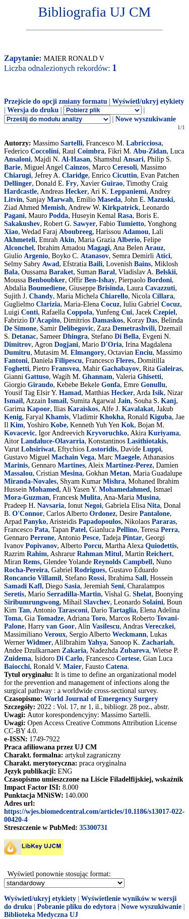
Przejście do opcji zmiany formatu (55, 101)
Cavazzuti (160, 288)
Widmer (38, 642)
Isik (158, 393)
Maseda (109, 199)
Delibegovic (75, 328)
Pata (41, 529)
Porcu (93, 546)
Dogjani (66, 344)
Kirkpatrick (120, 207)
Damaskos (107, 320)
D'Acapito (44, 320)
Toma (12, 618)
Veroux (55, 634)
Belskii (165, 272)
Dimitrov (17, 344)
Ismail (13, 401)
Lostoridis (101, 449)
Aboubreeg (75, 232)
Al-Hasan (75, 159)
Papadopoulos (100, 521)
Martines (71, 465)
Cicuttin (124, 175)
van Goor (60, 626)
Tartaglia (123, 610)
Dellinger (18, 183)
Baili (95, 264)
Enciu (144, 352)
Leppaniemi (128, 191)
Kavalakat (137, 409)
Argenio (36, 256)
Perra (169, 529)
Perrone (42, 538)
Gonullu (153, 385)
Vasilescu (106, 626)
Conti (29, 312)
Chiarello (114, 296)
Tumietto (130, 223)
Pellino (126, 529)
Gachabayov (121, 368)
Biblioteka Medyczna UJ (41, 914)
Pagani (14, 215)
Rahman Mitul (99, 554)
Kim (16, 425)
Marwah (60, 199)
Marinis (16, 465)
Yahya (97, 642)
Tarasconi (73, 610)
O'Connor (27, 513)
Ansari (133, 159)
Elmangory (87, 352)
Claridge (75, 175)
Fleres (125, 360)
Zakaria (74, 650)
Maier (72, 666)
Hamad (70, 393)
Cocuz (110, 304)
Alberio (128, 240)
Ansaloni (17, 159)
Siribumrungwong (31, 602)
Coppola (79, 312)
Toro (98, 618)
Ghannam (97, 376)
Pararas (163, 521)
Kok (127, 425)
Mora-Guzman (26, 497)
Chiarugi (17, 175)
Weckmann (129, 634)
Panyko (35, 521)
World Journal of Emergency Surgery (101, 699)
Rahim (37, 554)
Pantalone (155, 513)
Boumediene (47, 288)
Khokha (112, 417)
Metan (120, 473)
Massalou (18, 473)
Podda (58, 215)
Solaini (153, 602)
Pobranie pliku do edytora (76, 906)
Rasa (125, 215)
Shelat (142, 594)
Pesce (90, 538)
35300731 (93, 827)
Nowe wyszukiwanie (145, 119)
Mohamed (44, 489)
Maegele (127, 457)
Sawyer (84, 223)
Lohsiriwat (37, 449)
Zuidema (17, 658)
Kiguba (161, 417)
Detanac (24, 336)
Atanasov (95, 256)
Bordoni (159, 280)
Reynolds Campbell (122, 562)
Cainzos (77, 167)
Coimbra (90, 151)
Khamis (57, 417)
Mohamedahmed (124, 489)
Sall (141, 578)
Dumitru (17, 352)
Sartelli (71, 143)
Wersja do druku (32, 110)
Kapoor (38, 409)
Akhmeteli (19, 240)
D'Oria (111, 344)
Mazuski (160, 199)
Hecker (77, 191)
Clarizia (48, 304)
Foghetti (16, 368)
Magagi (98, 248)
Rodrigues (89, 570)
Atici (163, 256)
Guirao (112, 183)
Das (152, 320)
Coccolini (44, 151)
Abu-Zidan (149, 151)
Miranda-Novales (30, 481)
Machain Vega (72, 457)
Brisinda (110, 288)
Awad (50, 264)
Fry (71, 183)
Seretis (14, 594)
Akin (67, 240)
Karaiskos (83, 409)
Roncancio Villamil (32, 578)
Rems (31, 562)
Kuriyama (163, 433)
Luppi (152, 449)
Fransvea (65, 368)
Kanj (168, 401)
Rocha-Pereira (26, 570)
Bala (11, 272)
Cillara (162, 296)
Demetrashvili (133, 328)
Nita (153, 505)
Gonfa (110, 385)
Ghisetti (149, 376)
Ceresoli (124, 167)
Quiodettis (161, 546)
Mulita (90, 497)
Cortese (128, 658)
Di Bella (126, 336)
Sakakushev (22, 223)
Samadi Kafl (23, 586)
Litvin (13, 199)
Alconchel (19, 248)
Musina (147, 497)
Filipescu (68, 360)
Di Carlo (69, 658)
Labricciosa (143, 143)
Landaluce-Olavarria (53, 441)
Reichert (159, 554)
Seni (117, 586)
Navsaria (51, 505)
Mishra (114, 481)
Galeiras (169, 368)
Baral (106, 272)
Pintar (132, 538)
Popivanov (41, 546)
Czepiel (164, 312)
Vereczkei (159, 626)
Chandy (40, 296)
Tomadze (50, 618)
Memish (53, 207)
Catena (117, 666)
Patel (78, 529)
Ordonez (103, 513)
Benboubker (46, 280)
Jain (124, 401)
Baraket (61, 272)
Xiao (11, 232)
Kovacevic (19, 433)
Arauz (154, 248)
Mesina (71, 473)
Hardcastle (20, 191)
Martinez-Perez (128, 465)
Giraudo (40, 385)
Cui (126, 312)
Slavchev (97, 602)
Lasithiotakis (146, 441)
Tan (24, 610)
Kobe (58, 425)
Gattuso (37, 376)
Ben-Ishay (99, 280)
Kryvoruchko (106, 433)
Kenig (13, 417)
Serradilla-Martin (74, 594)
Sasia (72, 586)
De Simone (20, 328)
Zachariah (157, 642)
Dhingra (75, 336)
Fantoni (16, 360)
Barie (12, 167)
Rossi (96, 578)
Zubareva (134, 650)
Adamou (135, 232)
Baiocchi (17, 666)
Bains (142, 264)
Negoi (92, 505)
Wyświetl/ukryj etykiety (148, 101)
